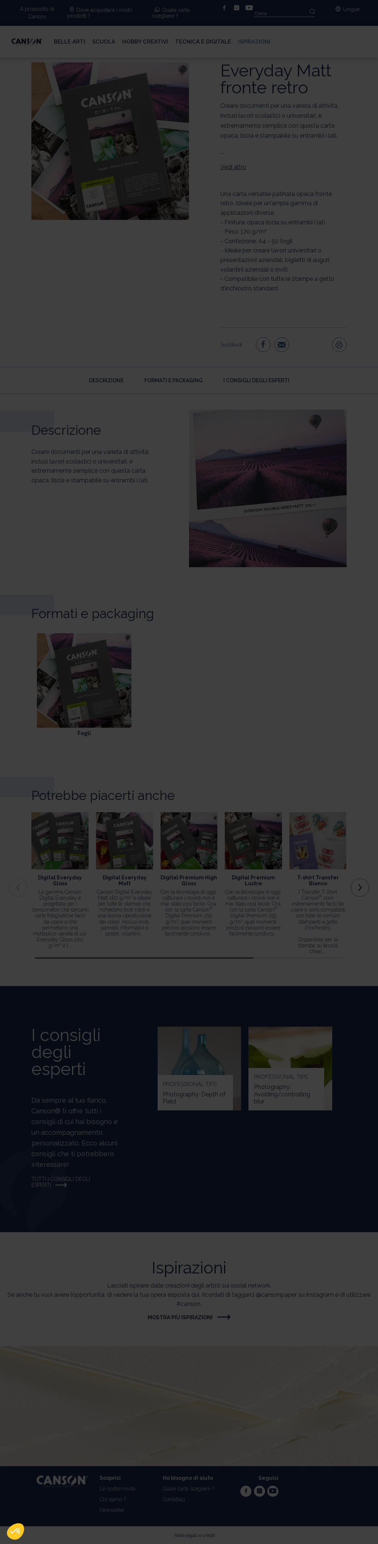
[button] (15, 1531)
